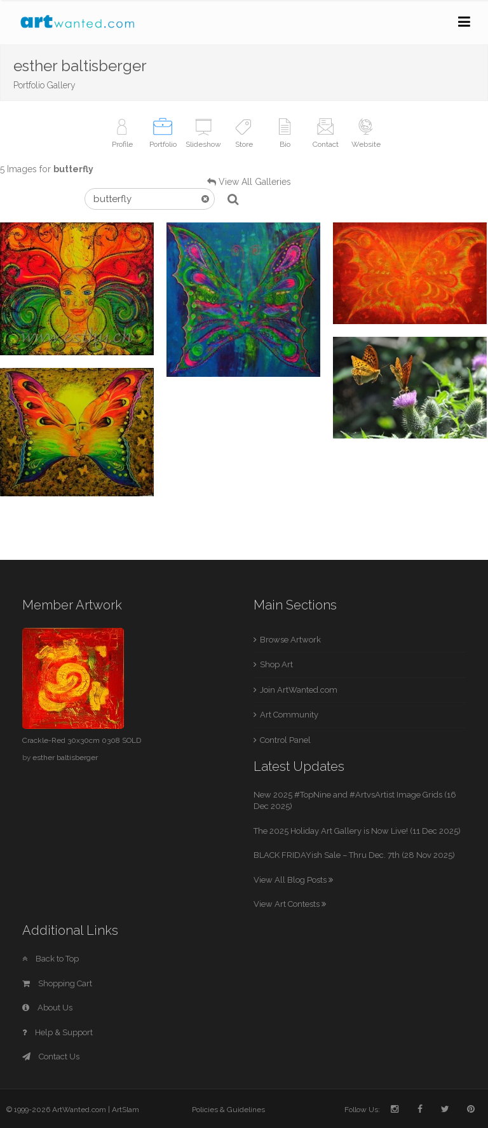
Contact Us (50, 1056)
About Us (47, 1007)
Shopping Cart (57, 983)
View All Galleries (255, 182)
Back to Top (50, 958)
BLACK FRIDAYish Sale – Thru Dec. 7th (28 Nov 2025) (354, 855)
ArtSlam (125, 1109)
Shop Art (276, 664)
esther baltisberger (65, 757)
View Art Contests (290, 904)
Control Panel (285, 740)
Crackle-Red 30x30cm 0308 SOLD (81, 740)
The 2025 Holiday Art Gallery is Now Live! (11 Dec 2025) (357, 831)
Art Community (289, 714)
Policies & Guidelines (228, 1109)
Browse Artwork (290, 639)
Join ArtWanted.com (298, 690)
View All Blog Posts (293, 880)
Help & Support (57, 1032)
